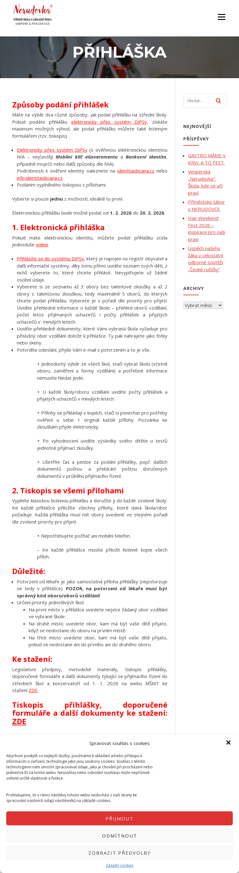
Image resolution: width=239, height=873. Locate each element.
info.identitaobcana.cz (40, 178)
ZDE (33, 690)
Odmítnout (119, 836)
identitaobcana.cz (135, 171)
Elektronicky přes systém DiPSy (52, 150)
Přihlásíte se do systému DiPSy (50, 258)
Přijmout (119, 818)
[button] (229, 743)
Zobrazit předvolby (119, 853)
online (42, 244)
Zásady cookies (120, 865)
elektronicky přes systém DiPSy (109, 122)
